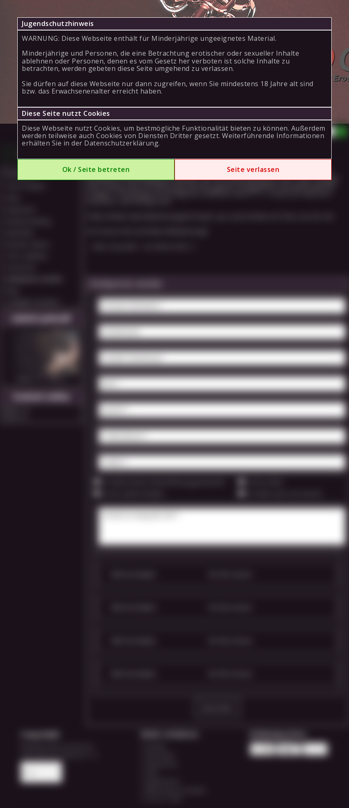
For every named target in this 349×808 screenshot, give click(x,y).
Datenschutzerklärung (121, 143)
